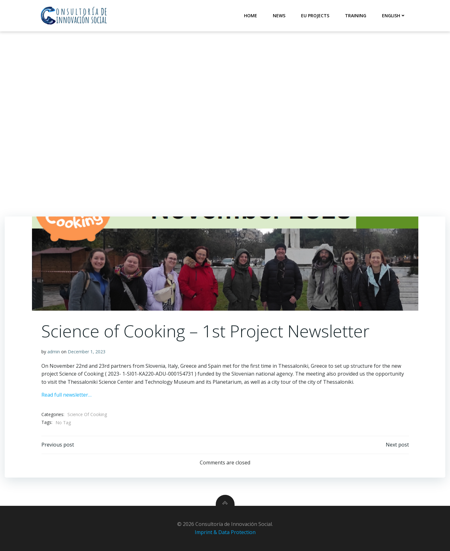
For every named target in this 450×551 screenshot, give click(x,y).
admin (53, 352)
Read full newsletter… (66, 394)
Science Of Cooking (87, 414)
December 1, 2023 (86, 352)
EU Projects (315, 16)
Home (250, 16)
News (279, 16)
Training (355, 16)
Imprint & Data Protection (225, 532)
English (394, 16)
